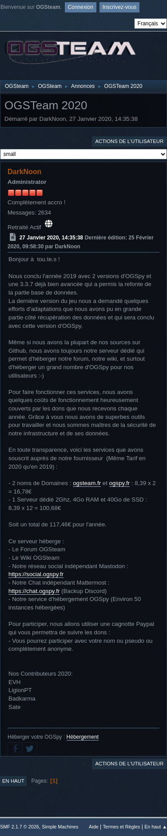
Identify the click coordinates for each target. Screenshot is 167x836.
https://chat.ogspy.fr (34, 591)
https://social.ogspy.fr (36, 574)
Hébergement (83, 737)
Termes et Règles (121, 826)
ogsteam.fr (87, 483)
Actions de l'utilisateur (129, 141)
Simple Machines (60, 826)
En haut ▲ (155, 826)
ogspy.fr (119, 483)
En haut (13, 781)
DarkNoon (24, 171)
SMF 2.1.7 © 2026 (19, 826)
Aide (94, 826)
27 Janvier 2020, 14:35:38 (51, 237)
